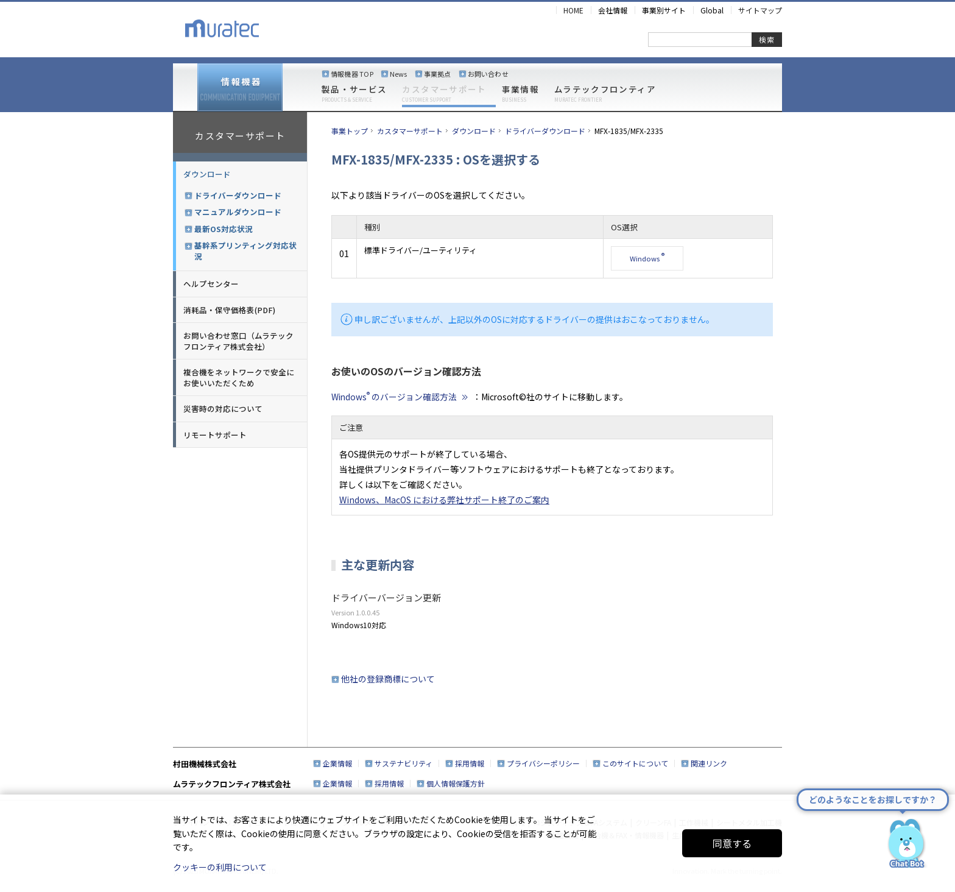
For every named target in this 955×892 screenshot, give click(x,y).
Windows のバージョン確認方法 (401, 397)
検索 (767, 39)
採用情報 (469, 763)
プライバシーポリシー (543, 763)
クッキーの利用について (220, 867)
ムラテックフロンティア (605, 93)
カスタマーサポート (444, 93)
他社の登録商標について (388, 679)
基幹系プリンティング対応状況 (245, 250)
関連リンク (709, 763)
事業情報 (520, 93)
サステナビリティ (403, 763)
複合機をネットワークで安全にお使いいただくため (238, 377)
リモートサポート (215, 435)
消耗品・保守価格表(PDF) (229, 310)
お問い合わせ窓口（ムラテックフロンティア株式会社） (238, 341)
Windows (647, 257)
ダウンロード (207, 174)
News (398, 74)
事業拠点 (437, 74)
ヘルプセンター (211, 283)
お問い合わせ (488, 74)
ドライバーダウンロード (237, 195)
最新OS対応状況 (223, 229)
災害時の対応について (223, 408)
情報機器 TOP (352, 74)
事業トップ (349, 131)
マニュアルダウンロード (237, 212)
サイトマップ (760, 10)
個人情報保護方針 (455, 783)
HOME (573, 10)
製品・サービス (354, 93)
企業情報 (337, 763)
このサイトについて (635, 763)
